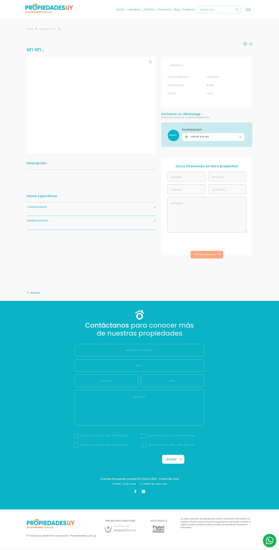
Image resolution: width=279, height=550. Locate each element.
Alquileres (133, 9)
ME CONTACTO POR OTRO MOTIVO (171, 446)
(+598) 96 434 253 (154, 485)
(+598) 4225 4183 (125, 485)
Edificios (148, 9)
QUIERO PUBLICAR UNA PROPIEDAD (172, 437)
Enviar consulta (208, 255)
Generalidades (91, 221)
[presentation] (207, 244)
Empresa (187, 9)
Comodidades (91, 208)
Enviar (174, 460)
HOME (30, 30)
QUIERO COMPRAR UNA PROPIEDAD (104, 446)
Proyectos (163, 9)
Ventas (119, 9)
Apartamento (48, 30)
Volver (34, 294)
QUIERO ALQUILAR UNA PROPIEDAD (104, 437)
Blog (175, 9)
